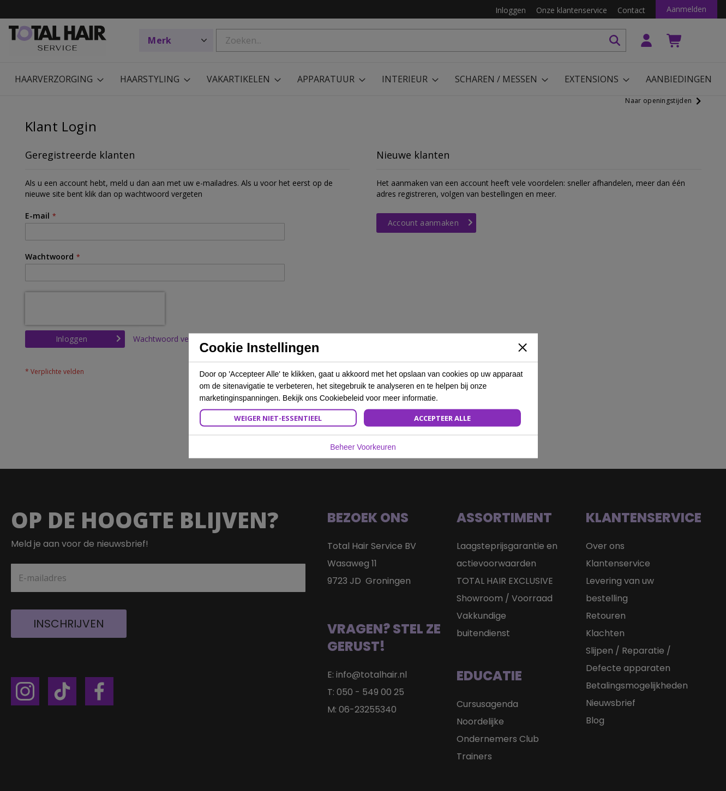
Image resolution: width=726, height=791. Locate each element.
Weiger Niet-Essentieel (278, 417)
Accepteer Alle (442, 417)
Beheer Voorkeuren (363, 446)
